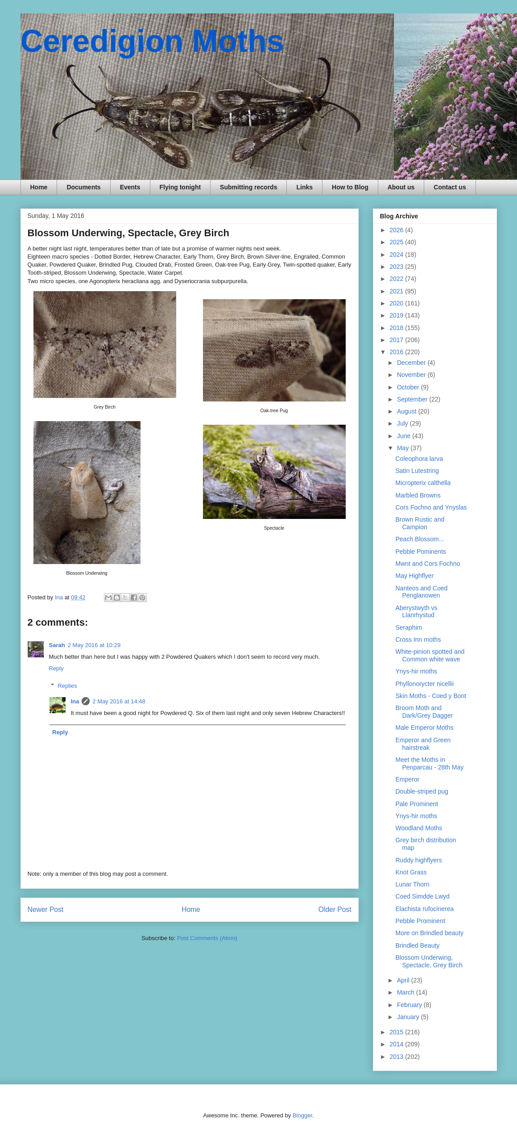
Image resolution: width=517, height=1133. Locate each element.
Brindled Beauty (417, 945)
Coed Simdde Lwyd (422, 896)
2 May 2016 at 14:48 (118, 701)
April (404, 980)
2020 (397, 303)
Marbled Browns (417, 495)
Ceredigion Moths (152, 41)
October (409, 387)
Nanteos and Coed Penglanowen (421, 592)
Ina (75, 701)
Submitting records (248, 187)
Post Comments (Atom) (207, 938)
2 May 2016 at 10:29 (94, 645)
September (413, 399)
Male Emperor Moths (424, 727)
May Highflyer (414, 575)
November (412, 374)
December (412, 362)
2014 (397, 1044)
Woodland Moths (418, 828)
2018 (397, 327)
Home (39, 187)
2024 (397, 254)
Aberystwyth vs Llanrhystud (416, 611)
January (409, 1016)
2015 (397, 1032)
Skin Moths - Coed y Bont (430, 695)
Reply (56, 668)
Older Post (335, 909)
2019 (397, 315)
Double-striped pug (421, 791)
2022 (397, 278)
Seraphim (408, 627)
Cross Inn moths (418, 639)
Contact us (450, 187)
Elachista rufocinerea (424, 908)
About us (401, 187)
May (403, 448)
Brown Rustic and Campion (419, 523)
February (410, 1004)
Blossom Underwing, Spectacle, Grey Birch (428, 961)
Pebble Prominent (420, 920)
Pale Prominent (416, 803)
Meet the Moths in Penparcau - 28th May (429, 763)
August (407, 411)
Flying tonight (180, 187)
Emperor (407, 779)
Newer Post (46, 909)
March (406, 992)
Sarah (57, 645)
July (403, 423)
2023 (397, 266)
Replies (67, 685)
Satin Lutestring (416, 470)
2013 (397, 1056)
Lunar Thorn (412, 884)
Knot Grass (410, 872)
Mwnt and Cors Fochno (427, 563)
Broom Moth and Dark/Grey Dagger (424, 711)
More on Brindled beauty (429, 933)
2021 (397, 291)
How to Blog (350, 187)
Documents (83, 187)
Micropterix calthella (423, 482)
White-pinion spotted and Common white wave (429, 655)
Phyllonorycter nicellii (424, 683)
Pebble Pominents (420, 551)
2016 (397, 351)
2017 (397, 339)
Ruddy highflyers (418, 860)
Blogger (302, 1115)
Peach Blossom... (419, 539)
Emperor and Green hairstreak (423, 743)
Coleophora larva (419, 458)
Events (130, 187)
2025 (397, 242)
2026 (397, 230)
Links (304, 187)
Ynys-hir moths (416, 671)
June (404, 435)
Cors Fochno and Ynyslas (431, 507)
